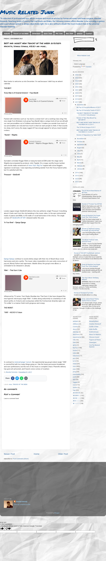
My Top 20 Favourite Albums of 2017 (89, 107)
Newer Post (9, 454)
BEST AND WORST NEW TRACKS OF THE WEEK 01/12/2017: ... (88, 131)
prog (74, 371)
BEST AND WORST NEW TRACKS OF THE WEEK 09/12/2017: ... (88, 123)
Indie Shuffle (93, 329)
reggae (75, 382)
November (80, 138)
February (80, 166)
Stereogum (92, 342)
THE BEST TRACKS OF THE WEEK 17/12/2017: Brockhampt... (87, 114)
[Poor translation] (8, 529)
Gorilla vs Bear (93, 326)
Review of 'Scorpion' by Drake (83, 293)
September (80, 144)
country (75, 326)
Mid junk (59, 33)
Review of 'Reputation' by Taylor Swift (89, 135)
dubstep (75, 332)
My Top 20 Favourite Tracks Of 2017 (88, 110)
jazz (74, 358)
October (80, 141)
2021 (77, 90)
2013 (77, 182)
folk (74, 340)
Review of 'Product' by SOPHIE (92, 204)
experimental (77, 337)
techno (75, 387)
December (80, 105)
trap (74, 390)
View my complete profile (22, 504)
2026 (77, 75)
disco (75, 329)
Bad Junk (69, 33)
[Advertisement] (53, 478)
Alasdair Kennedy (21, 501)
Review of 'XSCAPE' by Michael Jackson (87, 253)
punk (74, 377)
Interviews (36, 33)
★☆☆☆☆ (76, 403)
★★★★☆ (76, 395)
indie (74, 353)
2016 (77, 172)
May (78, 157)
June (78, 154)
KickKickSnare (93, 332)
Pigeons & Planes (95, 340)
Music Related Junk (27, 12)
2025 (77, 78)
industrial (76, 356)
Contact (89, 33)
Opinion (79, 33)
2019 (77, 96)
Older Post (63, 454)
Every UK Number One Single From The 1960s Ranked (91, 216)
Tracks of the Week (20, 33)
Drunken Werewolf (95, 324)
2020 (77, 93)
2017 (77, 102)
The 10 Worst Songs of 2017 (86, 127)
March (79, 163)
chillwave (76, 324)
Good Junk (48, 33)
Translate (86, 67)
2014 (77, 179)
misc (10, 384)
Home (36, 454)
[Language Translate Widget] (84, 64)
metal (75, 364)
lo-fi (74, 361)
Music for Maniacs (95, 334)
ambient (75, 321)
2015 (77, 175)
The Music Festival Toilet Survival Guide (90, 240)
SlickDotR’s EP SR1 (19, 218)
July (78, 151)
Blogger (56, 513)
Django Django (9, 259)
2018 (77, 99)
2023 (77, 84)
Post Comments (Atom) (21, 459)
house (75, 350)
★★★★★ (76, 393)
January (79, 169)
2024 (77, 81)
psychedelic (77, 374)
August (79, 148)
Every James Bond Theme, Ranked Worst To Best (90, 299)
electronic (76, 334)
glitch (75, 345)
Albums (7, 33)
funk (74, 342)
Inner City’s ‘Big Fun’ (35, 165)
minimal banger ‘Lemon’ (22, 362)
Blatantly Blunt (93, 321)
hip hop (75, 348)
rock (74, 385)
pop (74, 369)
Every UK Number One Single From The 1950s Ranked (91, 265)
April (78, 160)
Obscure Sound (94, 337)
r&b (74, 379)
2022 (77, 87)
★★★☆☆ (76, 398)
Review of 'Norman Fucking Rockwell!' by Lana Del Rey (90, 229)
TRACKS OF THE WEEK (20, 384)
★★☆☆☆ (76, 401)
